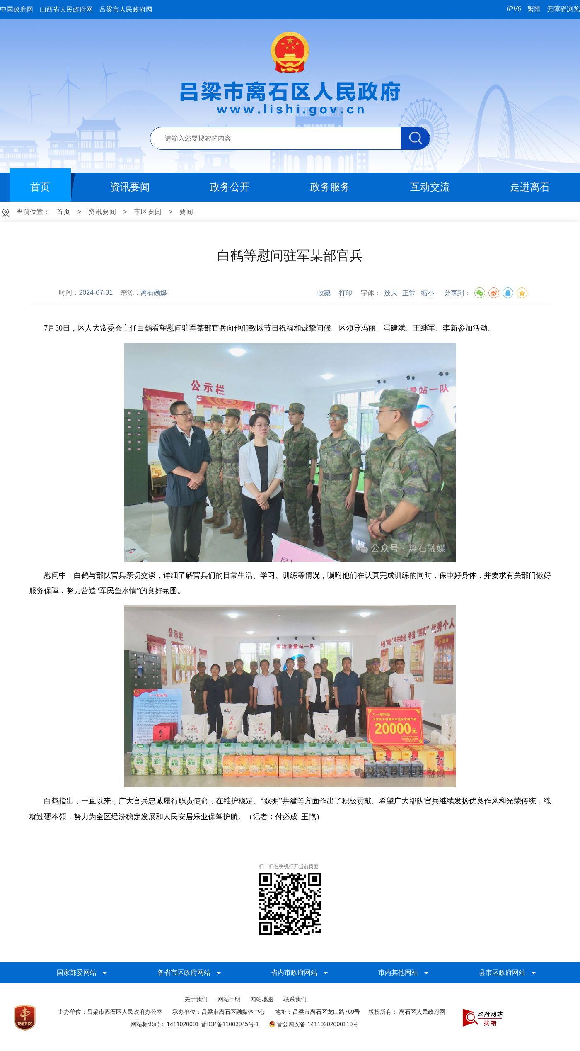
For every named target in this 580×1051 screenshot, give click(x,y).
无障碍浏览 (563, 8)
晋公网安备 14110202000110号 (313, 1024)
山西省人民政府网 (66, 9)
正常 (409, 293)
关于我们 (196, 999)
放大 (390, 293)
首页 (63, 211)
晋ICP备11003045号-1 (230, 1024)
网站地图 (261, 999)
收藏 (324, 293)
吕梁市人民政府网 (125, 9)
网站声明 (229, 999)
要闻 (186, 211)
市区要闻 (148, 211)
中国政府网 (16, 9)
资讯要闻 (102, 211)
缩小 (427, 293)
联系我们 (295, 999)
